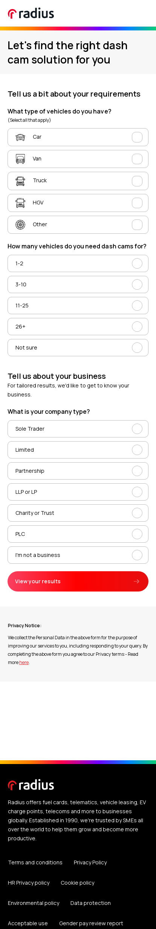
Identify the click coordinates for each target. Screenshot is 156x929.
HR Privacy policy (28, 882)
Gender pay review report (91, 923)
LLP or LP (26, 491)
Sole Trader (29, 428)
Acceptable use (28, 923)
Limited (24, 449)
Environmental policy (33, 902)
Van (28, 159)
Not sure (26, 347)
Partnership (29, 470)
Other (31, 225)
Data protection (90, 902)
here (24, 662)
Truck (31, 181)
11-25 (22, 305)
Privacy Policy (90, 862)
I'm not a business (37, 554)
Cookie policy (77, 882)
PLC (20, 533)
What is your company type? (49, 411)
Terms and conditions (35, 862)
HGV (29, 203)
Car (28, 137)
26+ (20, 326)
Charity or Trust (34, 512)
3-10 (20, 284)
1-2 (19, 263)
